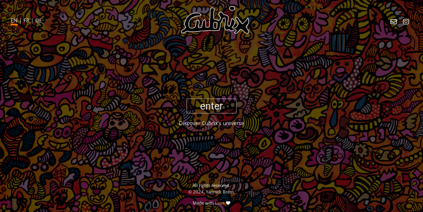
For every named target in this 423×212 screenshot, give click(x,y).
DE (38, 20)
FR (26, 20)
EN (14, 20)
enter (211, 106)
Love (220, 203)
